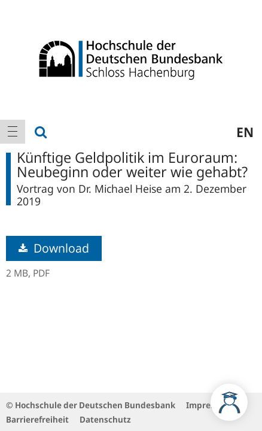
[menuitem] (12, 132)
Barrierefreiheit (37, 419)
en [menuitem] (245, 132)
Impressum (209, 405)
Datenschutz (105, 419)
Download (54, 248)
